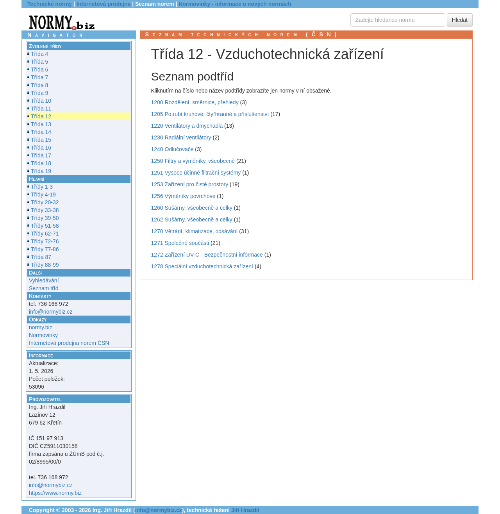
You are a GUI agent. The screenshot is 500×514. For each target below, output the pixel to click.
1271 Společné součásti (180, 243)
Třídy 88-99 (45, 265)
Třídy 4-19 (43, 194)
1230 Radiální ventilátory (181, 137)
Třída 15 (41, 140)
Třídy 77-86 (45, 249)
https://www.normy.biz (55, 493)
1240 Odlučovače (172, 149)
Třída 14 (41, 132)
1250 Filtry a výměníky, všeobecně (193, 161)
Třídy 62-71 (45, 233)
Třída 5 (39, 62)
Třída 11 (41, 108)
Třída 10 (41, 101)
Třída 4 (39, 54)
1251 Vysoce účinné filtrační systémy (196, 173)
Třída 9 (39, 93)
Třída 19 (41, 171)
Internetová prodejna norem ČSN (69, 343)
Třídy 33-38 (45, 210)
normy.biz (40, 327)
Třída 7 (39, 77)
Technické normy (49, 4)
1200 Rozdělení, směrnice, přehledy (195, 102)
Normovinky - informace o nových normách (235, 4)
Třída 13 (41, 124)
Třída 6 (39, 69)
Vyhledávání (44, 280)
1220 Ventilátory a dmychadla (187, 126)
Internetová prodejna (103, 4)
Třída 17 (41, 155)
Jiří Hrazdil (245, 510)
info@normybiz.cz (50, 312)
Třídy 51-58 (45, 226)
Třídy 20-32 (45, 202)
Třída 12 (41, 116)
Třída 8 (39, 85)
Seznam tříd (43, 288)
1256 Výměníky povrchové (183, 196)
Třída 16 (41, 148)
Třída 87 (41, 257)
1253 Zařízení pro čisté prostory (190, 184)
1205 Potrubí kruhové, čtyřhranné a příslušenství (210, 114)
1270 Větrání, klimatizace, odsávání (194, 231)
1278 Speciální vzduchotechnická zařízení (202, 266)
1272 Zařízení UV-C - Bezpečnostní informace (207, 255)
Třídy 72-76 (45, 241)
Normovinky (43, 335)
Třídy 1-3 (42, 187)
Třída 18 (41, 163)
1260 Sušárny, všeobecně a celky (191, 208)
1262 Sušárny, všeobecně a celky (191, 219)
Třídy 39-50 (45, 218)
